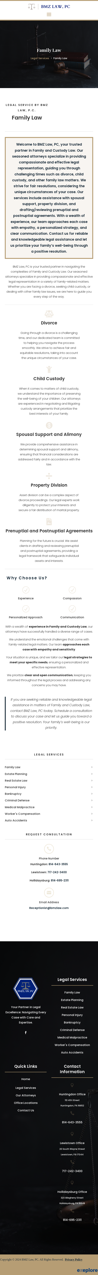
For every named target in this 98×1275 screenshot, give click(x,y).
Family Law (60, 58)
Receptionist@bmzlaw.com (49, 908)
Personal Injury (15, 787)
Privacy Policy (73, 1259)
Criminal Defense (17, 800)
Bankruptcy (13, 794)
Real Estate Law (16, 781)
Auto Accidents (16, 820)
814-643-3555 (58, 864)
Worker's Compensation (22, 814)
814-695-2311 (60, 880)
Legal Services (40, 58)
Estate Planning (16, 774)
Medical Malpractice (19, 807)
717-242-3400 (57, 872)
